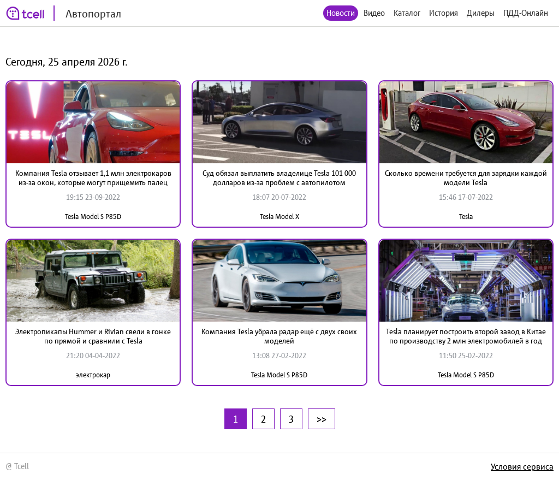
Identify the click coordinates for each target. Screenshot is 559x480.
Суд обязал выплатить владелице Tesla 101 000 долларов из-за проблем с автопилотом (279, 178)
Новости (340, 13)
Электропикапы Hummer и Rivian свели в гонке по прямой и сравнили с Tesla (93, 336)
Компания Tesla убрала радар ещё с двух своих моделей (279, 336)
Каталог (407, 13)
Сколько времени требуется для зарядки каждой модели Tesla (466, 178)
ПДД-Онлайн (525, 13)
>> (321, 419)
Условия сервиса (522, 466)
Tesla (466, 216)
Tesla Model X (279, 216)
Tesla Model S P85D (93, 216)
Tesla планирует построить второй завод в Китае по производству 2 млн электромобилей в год (466, 336)
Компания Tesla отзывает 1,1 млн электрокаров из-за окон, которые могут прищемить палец (93, 178)
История (443, 13)
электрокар (93, 375)
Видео (374, 13)
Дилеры (481, 13)
